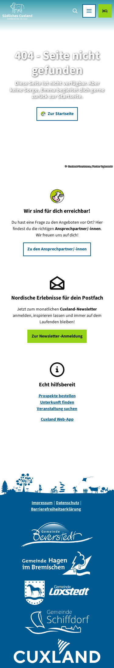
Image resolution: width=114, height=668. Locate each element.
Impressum (42, 503)
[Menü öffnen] (89, 11)
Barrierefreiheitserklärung (56, 509)
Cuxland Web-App (57, 419)
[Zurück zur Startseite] (17, 10)
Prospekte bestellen (57, 396)
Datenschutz (67, 503)
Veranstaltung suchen (57, 409)
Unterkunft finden (57, 402)
